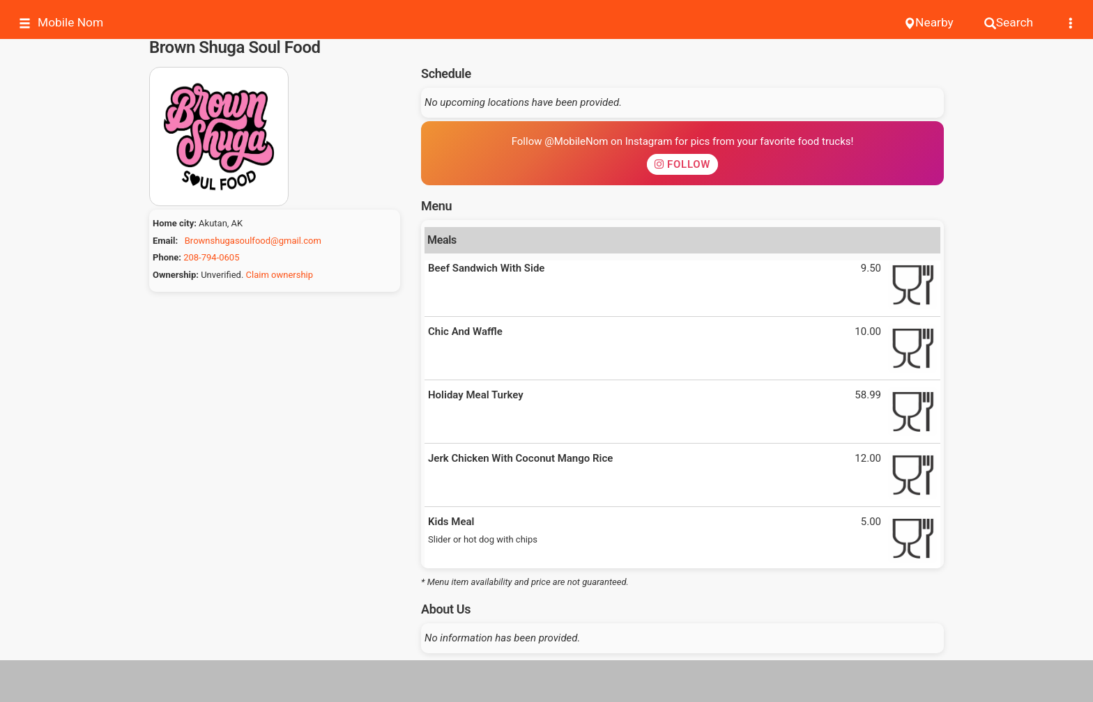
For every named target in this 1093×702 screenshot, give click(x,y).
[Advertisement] (546, 681)
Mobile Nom (61, 22)
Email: (165, 240)
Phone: (167, 257)
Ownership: (176, 275)
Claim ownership (279, 275)
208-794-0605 (211, 257)
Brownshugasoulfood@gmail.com (253, 240)
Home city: (175, 223)
